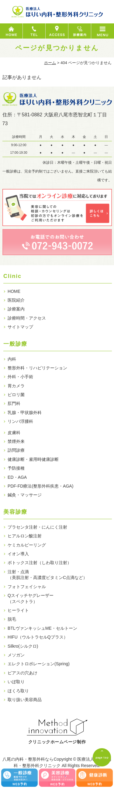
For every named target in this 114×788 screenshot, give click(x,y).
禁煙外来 (16, 441)
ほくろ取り (18, 690)
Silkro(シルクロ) (23, 646)
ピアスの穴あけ (22, 672)
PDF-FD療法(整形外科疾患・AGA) (40, 486)
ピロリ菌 (16, 394)
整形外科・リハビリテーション (37, 367)
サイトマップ (20, 326)
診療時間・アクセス (27, 318)
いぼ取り (16, 681)
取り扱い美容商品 (25, 699)
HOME (14, 291)
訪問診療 (16, 450)
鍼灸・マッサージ (25, 494)
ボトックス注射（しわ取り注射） (39, 562)
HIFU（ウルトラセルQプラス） (38, 637)
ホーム (50, 62)
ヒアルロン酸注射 (25, 535)
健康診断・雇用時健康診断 (33, 459)
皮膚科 (14, 432)
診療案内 (16, 309)
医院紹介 (16, 300)
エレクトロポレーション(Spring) (39, 663)
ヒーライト (18, 610)
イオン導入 (18, 553)
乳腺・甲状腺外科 (25, 412)
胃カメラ (16, 385)
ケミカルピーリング (27, 545)
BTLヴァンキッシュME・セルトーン (42, 628)
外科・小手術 (20, 376)
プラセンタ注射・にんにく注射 (37, 527)
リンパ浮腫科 (20, 421)
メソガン (16, 655)
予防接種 (16, 468)
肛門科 (14, 403)
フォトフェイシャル (27, 586)
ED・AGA (17, 477)
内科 (12, 359)
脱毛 (12, 619)
